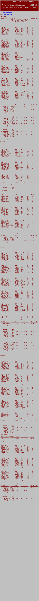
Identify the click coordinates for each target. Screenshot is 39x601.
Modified (10, 12)
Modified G (3, 224)
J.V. (7, 12)
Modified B (3, 514)
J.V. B (1, 420)
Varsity (4, 12)
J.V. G (1, 165)
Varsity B (2, 291)
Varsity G (2, 16)
